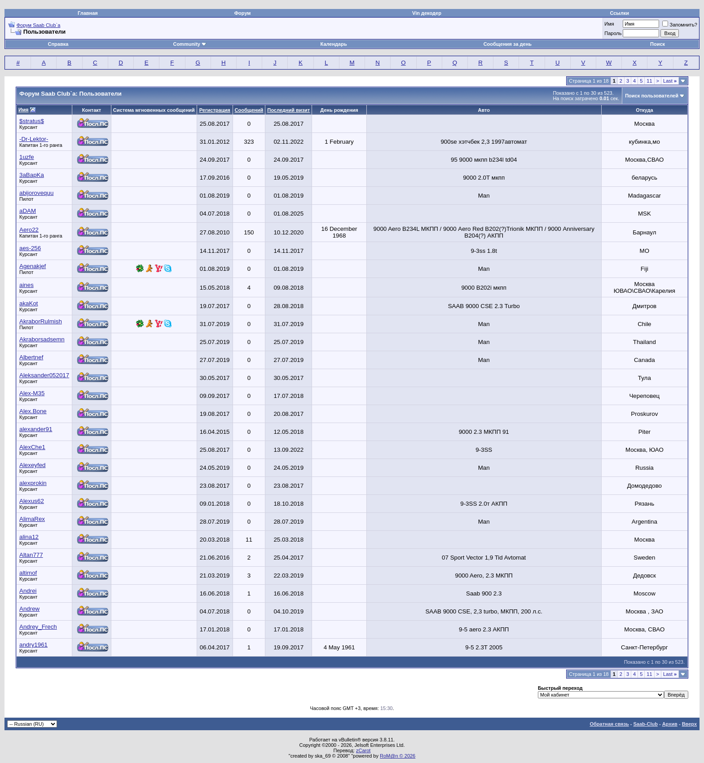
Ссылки (619, 13)
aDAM (27, 210)
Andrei (28, 590)
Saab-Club (645, 724)
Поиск (657, 44)
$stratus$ (31, 121)
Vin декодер (426, 13)
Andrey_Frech (38, 626)
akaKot (28, 303)
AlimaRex (32, 519)
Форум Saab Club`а (39, 25)
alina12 (29, 537)
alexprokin (33, 483)
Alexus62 (31, 501)
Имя (609, 23)
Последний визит (288, 110)
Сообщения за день (508, 44)
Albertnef (31, 357)
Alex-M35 (31, 393)
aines (26, 285)
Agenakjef (32, 266)
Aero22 (29, 229)
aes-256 (30, 248)
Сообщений (249, 110)
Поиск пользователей (651, 95)
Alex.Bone (33, 411)
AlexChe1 (32, 447)
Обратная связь (609, 724)
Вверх (689, 724)
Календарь (334, 44)
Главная (88, 13)
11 (649, 81)
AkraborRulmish (40, 321)
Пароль (612, 33)
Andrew (29, 608)
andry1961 (33, 644)
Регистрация (214, 110)
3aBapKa (31, 175)
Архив (670, 724)
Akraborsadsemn (42, 339)
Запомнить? (679, 24)
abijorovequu (36, 193)
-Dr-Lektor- (33, 139)
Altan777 (31, 554)
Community (190, 44)
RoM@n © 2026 (397, 756)
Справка (58, 44)
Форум (242, 13)
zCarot (363, 750)
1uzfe (26, 157)
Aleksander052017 (44, 375)
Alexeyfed (32, 465)
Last (670, 81)
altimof (28, 572)
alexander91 (35, 429)
